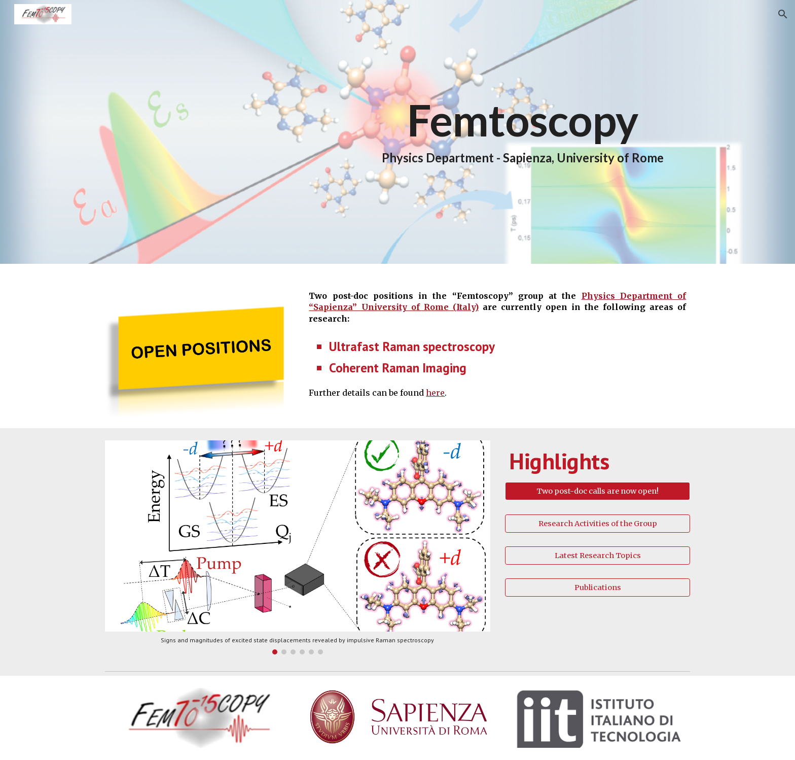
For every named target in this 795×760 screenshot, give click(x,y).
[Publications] (597, 588)
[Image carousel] (297, 547)
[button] (783, 14)
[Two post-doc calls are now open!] (597, 491)
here (435, 393)
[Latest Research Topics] (597, 555)
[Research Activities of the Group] (597, 523)
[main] (522, 131)
